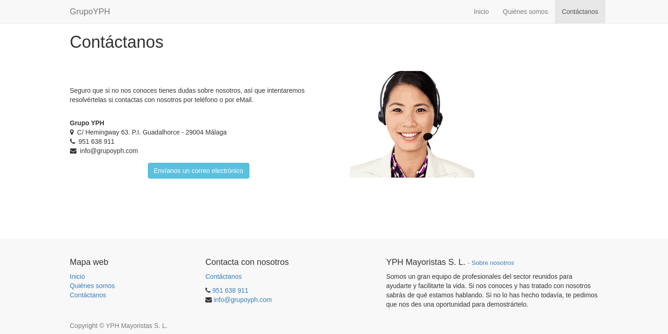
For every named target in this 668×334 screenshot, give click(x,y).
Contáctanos (88, 295)
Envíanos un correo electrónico (198, 170)
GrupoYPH (90, 11)
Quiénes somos (92, 285)
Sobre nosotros (492, 262)
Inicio (77, 276)
